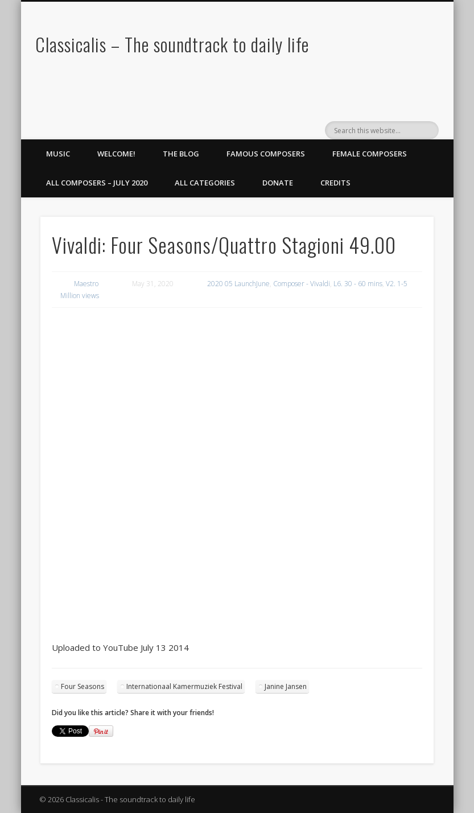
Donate (277, 183)
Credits (335, 183)
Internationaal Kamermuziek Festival (184, 686)
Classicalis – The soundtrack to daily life (172, 44)
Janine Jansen (286, 686)
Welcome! (116, 153)
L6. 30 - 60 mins (357, 283)
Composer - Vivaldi (301, 283)
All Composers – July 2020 (96, 183)
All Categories (205, 183)
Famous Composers (265, 153)
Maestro (86, 283)
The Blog (181, 153)
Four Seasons (82, 686)
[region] (237, 344)
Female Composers (369, 153)
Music (58, 153)
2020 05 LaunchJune (238, 283)
